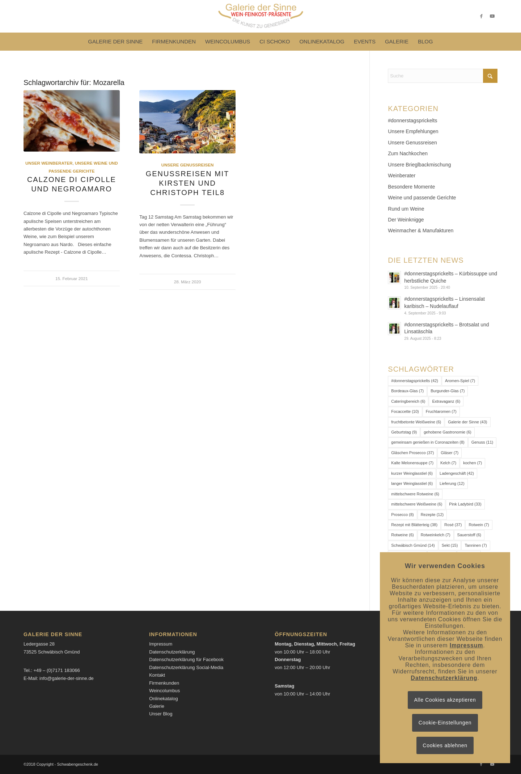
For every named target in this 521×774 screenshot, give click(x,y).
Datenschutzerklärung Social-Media (186, 667)
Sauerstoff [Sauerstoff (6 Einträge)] (469, 535)
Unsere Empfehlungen (413, 131)
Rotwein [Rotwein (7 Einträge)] (479, 525)
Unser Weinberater (48, 163)
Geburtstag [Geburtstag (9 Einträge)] (404, 432)
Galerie (156, 706)
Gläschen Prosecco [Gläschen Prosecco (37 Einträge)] (412, 453)
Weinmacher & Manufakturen (420, 230)
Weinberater (401, 175)
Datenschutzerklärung (172, 652)
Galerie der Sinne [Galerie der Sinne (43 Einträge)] (467, 422)
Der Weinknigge (406, 220)
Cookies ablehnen (445, 745)
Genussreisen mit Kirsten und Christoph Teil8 (187, 183)
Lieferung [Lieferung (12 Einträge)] (452, 483)
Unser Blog (160, 713)
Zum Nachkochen (408, 153)
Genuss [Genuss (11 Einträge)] (482, 442)
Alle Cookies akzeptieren (445, 700)
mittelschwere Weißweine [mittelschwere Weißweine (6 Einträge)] (416, 504)
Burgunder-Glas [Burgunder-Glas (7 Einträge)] (448, 391)
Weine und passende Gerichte (422, 197)
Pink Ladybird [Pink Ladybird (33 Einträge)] (465, 504)
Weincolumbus (164, 690)
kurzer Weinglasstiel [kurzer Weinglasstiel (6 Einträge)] (412, 473)
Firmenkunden (164, 683)
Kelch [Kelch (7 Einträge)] (448, 463)
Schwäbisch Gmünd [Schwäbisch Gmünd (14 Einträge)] (413, 545)
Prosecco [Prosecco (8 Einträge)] (402, 514)
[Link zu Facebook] (481, 16)
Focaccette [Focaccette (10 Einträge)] (405, 411)
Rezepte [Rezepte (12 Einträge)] (432, 514)
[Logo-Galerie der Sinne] (260, 16)
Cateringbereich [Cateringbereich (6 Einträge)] (408, 401)
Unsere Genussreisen (187, 164)
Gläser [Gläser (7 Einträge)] (449, 453)
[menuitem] (115, 42)
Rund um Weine (406, 209)
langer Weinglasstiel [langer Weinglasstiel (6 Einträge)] (412, 483)
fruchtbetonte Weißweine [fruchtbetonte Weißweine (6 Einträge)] (416, 422)
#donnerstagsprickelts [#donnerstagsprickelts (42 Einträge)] (414, 380)
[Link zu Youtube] (492, 16)
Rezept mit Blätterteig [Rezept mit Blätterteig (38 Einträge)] (414, 525)
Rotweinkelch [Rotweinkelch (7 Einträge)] (435, 535)
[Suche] (442, 76)
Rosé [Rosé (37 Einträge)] (453, 525)
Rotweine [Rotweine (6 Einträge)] (402, 535)
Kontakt (157, 675)
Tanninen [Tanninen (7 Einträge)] (476, 545)
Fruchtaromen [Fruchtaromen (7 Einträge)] (441, 411)
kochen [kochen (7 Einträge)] (472, 463)
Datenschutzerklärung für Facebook (186, 659)
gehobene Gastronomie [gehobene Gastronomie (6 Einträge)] (447, 432)
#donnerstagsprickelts (412, 120)
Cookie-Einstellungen (445, 723)
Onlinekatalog (163, 698)
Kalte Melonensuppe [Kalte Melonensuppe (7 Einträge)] (412, 463)
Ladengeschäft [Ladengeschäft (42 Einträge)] (457, 473)
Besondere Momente (411, 187)
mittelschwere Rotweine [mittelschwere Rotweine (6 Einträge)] (415, 494)
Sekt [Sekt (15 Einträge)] (450, 545)
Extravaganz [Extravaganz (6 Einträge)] (446, 401)
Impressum (160, 644)
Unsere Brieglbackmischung (419, 165)
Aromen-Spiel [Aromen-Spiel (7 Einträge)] (460, 380)
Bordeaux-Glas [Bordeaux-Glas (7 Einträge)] (407, 391)
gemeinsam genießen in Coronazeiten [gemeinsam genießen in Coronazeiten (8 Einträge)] (427, 442)
